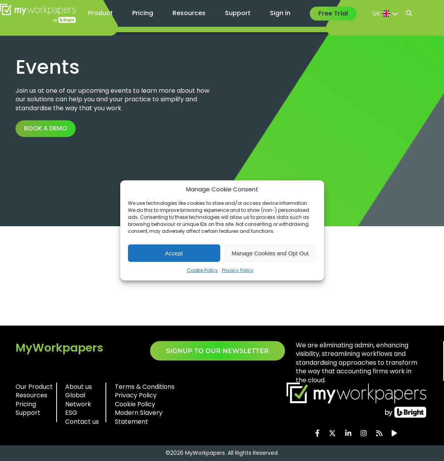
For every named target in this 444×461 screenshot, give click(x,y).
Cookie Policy (202, 270)
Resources (189, 13)
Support (238, 13)
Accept (174, 253)
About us (78, 386)
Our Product (34, 386)
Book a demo (45, 128)
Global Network (78, 399)
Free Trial (333, 13)
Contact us (82, 421)
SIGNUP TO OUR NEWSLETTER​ (217, 351)
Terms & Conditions (144, 386)
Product (100, 13)
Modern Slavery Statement (138, 417)
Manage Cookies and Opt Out (270, 253)
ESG (71, 412)
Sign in (280, 13)
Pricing (142, 13)
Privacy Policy (238, 270)
